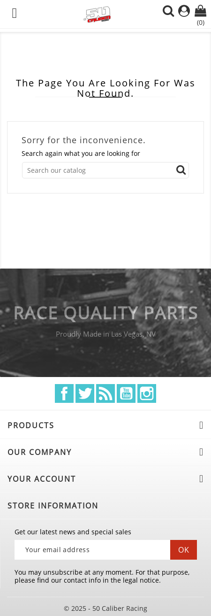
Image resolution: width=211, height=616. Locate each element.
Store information (53, 505)
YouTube (126, 393)
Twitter (84, 393)
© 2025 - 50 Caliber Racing (105, 608)
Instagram (146, 393)
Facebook (64, 393)
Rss (105, 393)
